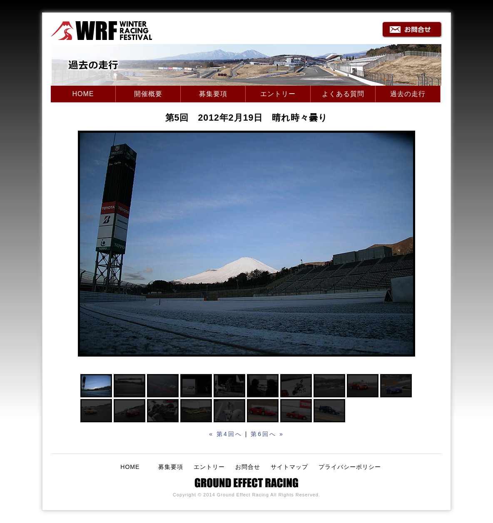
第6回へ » (267, 434)
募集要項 (213, 93)
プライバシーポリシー (350, 467)
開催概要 (148, 93)
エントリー (278, 93)
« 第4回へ (225, 434)
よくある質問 (343, 93)
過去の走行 (408, 93)
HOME (83, 93)
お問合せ (247, 467)
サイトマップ (289, 467)
